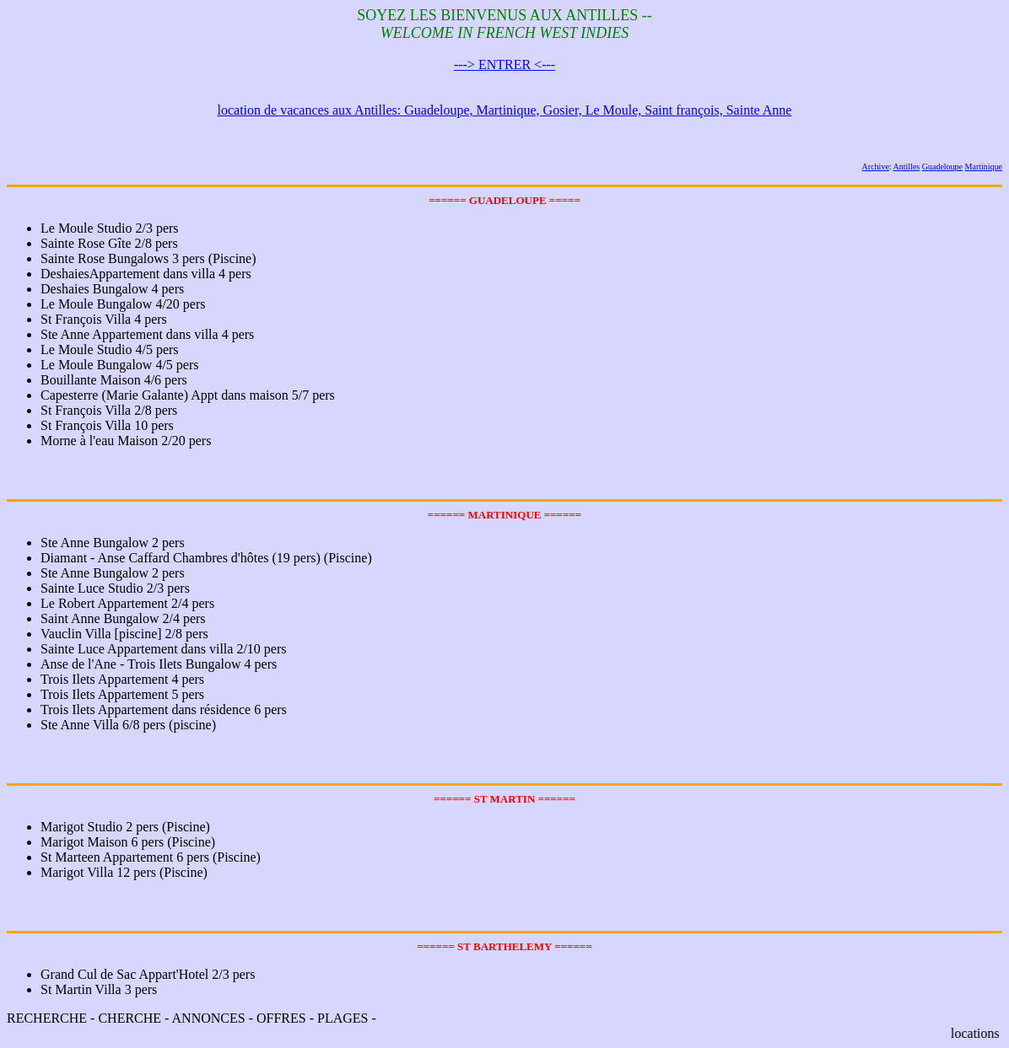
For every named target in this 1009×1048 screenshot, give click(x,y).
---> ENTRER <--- (504, 64)
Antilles (906, 166)
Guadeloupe (942, 166)
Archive (875, 166)
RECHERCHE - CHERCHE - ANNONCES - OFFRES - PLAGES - (504, 990)
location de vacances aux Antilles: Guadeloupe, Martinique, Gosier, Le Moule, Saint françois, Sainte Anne (505, 110)
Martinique (983, 166)
